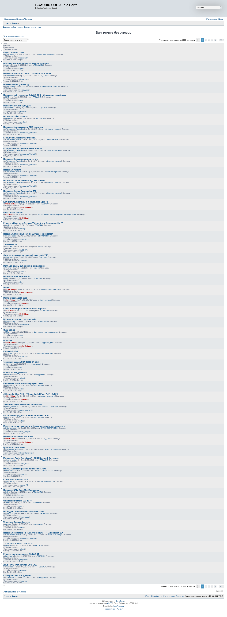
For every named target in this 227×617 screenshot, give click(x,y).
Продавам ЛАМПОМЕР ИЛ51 (16, 277)
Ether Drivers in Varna (13, 212)
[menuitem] (24, 19)
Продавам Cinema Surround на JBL (19, 191)
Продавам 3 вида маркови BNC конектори (23, 127)
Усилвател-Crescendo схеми (16, 522)
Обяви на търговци (53, 129)
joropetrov (8, 556)
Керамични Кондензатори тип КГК (19, 138)
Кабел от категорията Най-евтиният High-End (24, 309)
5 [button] (215, 40)
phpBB (109, 603)
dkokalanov (10, 76)
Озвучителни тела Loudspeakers (45, 332)
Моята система (45, 300)
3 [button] (208, 40)
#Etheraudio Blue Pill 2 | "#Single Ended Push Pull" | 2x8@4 (30, 394)
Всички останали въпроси (49, 86)
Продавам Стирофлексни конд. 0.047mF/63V (24, 180)
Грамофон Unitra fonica (14, 447)
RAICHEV (9, 246)
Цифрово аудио (47, 343)
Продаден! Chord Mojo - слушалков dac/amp (24, 511)
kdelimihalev (9, 54)
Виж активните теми (32, 27)
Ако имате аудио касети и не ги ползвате (22, 405)
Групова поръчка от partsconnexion (20, 319)
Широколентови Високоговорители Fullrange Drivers (57, 214)
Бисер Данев (10, 86)
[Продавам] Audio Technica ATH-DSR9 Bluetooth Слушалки (31, 458)
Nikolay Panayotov (13, 449)
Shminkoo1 (9, 257)
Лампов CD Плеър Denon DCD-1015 (20, 565)
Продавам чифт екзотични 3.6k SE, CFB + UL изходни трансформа (34, 95)
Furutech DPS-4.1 (11, 351)
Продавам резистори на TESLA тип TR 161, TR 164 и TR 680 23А (33, 533)
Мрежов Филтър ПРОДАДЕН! (17, 106)
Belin (7, 492)
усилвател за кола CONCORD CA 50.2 (21, 362)
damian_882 (10, 481)
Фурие (6, 287)
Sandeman (10, 577)
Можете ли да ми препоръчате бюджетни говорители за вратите (34, 426)
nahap (7, 417)
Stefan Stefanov (11, 204)
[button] (198, 40)
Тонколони (43, 257)
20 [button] (221, 40)
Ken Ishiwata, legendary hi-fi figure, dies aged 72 (25, 202)
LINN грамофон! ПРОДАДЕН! (17, 575)
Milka (7, 332)
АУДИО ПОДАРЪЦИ (50, 407)
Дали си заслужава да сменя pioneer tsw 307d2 (25, 255)
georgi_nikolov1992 (12, 407)
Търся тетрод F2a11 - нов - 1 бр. (18, 543)
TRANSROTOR (10, 244)
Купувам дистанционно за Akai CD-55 (21, 554)
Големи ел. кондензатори (15, 373)
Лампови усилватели (46, 54)
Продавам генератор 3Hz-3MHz (18, 437)
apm (7, 65)
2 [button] (205, 40)
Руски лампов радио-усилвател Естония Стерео (26, 415)
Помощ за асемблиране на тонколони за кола (24, 469)
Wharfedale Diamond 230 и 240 (17, 501)
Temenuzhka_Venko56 (14, 129)
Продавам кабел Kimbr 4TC (16, 116)
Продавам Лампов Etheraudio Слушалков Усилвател (28, 234)
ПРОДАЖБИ (38, 65)
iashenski (9, 108)
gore (8, 385)
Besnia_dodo (11, 236)
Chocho (8, 268)
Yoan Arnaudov (118, 606)
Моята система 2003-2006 (15, 298)
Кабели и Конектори (44, 353)
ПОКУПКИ (38, 225)
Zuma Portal (120, 601)
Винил (40, 246)
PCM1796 (7, 341)
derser (7, 524)
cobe (7, 503)
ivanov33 (8, 471)
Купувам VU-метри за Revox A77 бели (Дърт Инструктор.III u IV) (33, 223)
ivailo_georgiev (10, 428)
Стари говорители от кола (15, 479)
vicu (6, 364)
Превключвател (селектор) (16, 84)
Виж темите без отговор (13, 27)
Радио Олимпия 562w (13, 52)
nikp (6, 278)
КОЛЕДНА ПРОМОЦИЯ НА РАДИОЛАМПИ (22, 148)
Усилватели (36, 364)
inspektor (8, 118)
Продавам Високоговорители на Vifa (20, 159)
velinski (8, 375)
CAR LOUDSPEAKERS (49, 428)
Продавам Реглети (12, 170)
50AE (7, 97)
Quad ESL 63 (9, 330)
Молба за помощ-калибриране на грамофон (24, 266)
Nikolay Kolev (10, 321)
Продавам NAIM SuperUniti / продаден (21, 490)
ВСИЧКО (45, 204)
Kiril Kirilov (9, 214)
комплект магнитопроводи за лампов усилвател (26, 63)
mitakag (8, 225)
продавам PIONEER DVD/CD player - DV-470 (23, 383)
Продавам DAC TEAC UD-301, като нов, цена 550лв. (27, 74)
